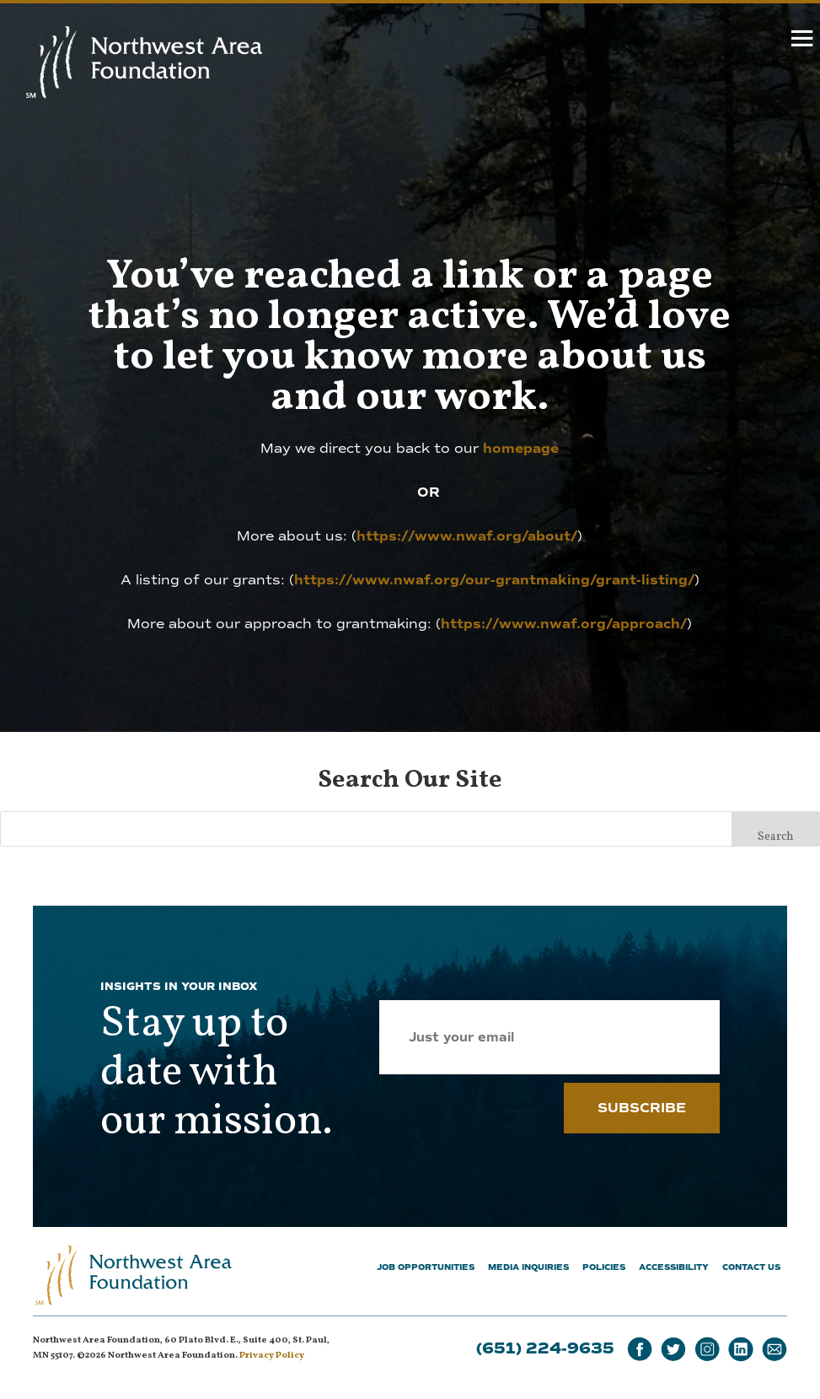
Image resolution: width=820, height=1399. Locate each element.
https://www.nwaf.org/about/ (466, 536)
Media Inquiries (528, 1267)
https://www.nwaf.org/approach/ (564, 624)
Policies (603, 1267)
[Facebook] (639, 1349)
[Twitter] (673, 1349)
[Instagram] (707, 1349)
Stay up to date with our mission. (216, 1073)
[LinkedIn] (740, 1349)
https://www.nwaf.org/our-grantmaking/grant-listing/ (494, 580)
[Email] (774, 1349)
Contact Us (751, 1267)
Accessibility (674, 1267)
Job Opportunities (425, 1267)
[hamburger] (802, 42)
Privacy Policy (271, 1355)
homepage (521, 448)
